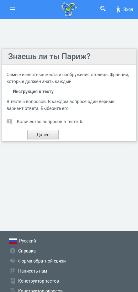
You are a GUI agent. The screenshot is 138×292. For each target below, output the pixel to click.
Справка (27, 250)
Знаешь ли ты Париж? (49, 56)
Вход (124, 9)
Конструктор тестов (38, 281)
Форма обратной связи (42, 260)
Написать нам (32, 271)
